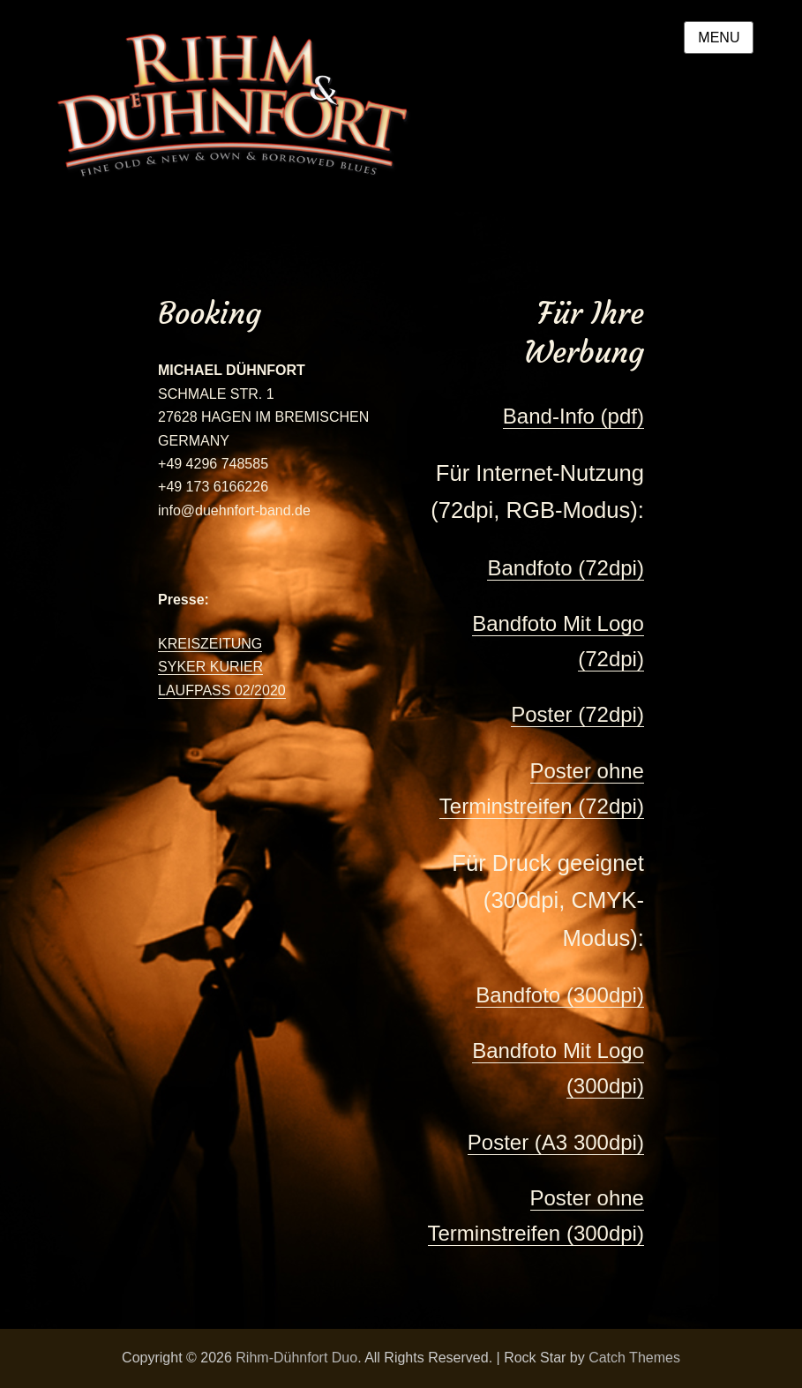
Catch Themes (634, 1357)
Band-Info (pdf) (573, 416)
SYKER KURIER (210, 666)
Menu (718, 37)
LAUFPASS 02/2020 (222, 690)
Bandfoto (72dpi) (565, 568)
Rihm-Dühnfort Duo (296, 1357)
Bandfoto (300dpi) (560, 995)
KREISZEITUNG (210, 643)
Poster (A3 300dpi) (556, 1142)
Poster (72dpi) (577, 714)
